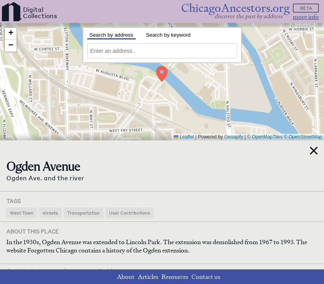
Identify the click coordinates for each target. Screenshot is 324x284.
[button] (162, 74)
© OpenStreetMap (303, 137)
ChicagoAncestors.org (235, 8)
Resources (174, 277)
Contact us (205, 277)
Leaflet (184, 137)
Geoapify (233, 137)
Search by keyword (168, 35)
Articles (148, 277)
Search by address (111, 35)
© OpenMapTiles (265, 137)
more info (306, 17)
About (126, 277)
